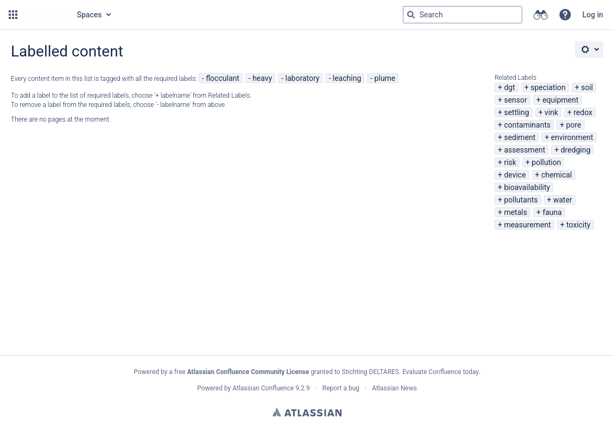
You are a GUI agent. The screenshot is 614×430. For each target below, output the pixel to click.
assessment (524, 150)
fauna (552, 212)
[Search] (411, 14)
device (515, 174)
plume (385, 78)
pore (573, 125)
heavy (262, 78)
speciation (548, 87)
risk (510, 162)
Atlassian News (394, 388)
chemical (556, 174)
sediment (519, 137)
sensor (515, 100)
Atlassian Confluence (263, 388)
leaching (347, 78)
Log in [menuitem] (593, 14)
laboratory (303, 78)
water (562, 199)
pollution (546, 162)
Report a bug (340, 388)
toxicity (578, 224)
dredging (576, 150)
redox (583, 112)
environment (572, 137)
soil (587, 87)
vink (551, 112)
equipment (560, 100)
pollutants (520, 199)
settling (516, 112)
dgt (509, 87)
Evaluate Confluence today (440, 372)
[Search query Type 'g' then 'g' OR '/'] (462, 14)
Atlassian (307, 412)
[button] (13, 15)
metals (515, 212)
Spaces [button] (89, 14)
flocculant (222, 78)
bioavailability (527, 187)
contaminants (527, 125)
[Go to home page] (46, 14)
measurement (527, 224)
